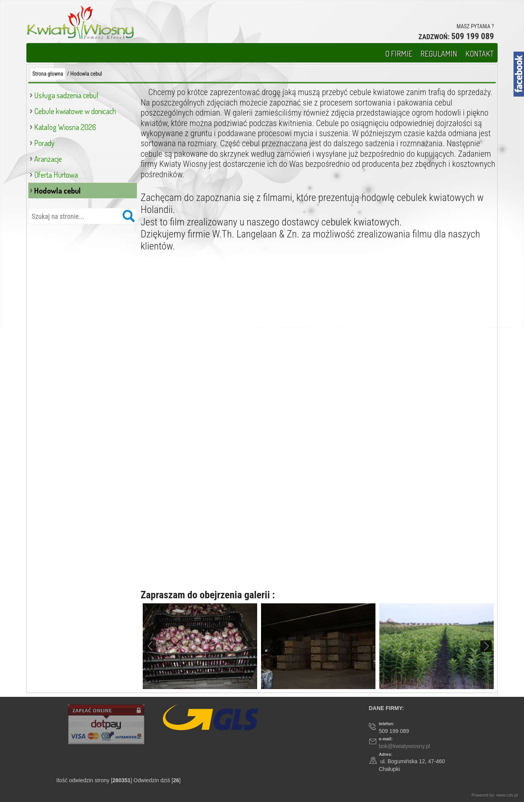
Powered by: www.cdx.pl (495, 795)
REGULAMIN (438, 54)
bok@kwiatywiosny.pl (404, 746)
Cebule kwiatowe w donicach (75, 111)
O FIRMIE (398, 54)
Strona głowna (48, 74)
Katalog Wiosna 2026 (65, 127)
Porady (44, 143)
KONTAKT (479, 54)
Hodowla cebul (57, 190)
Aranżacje (48, 159)
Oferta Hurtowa (56, 175)
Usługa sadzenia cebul (66, 95)
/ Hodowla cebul (84, 74)
